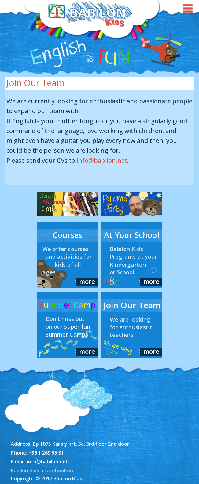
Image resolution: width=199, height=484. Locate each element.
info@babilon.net (102, 160)
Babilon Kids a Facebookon (42, 470)
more (87, 281)
